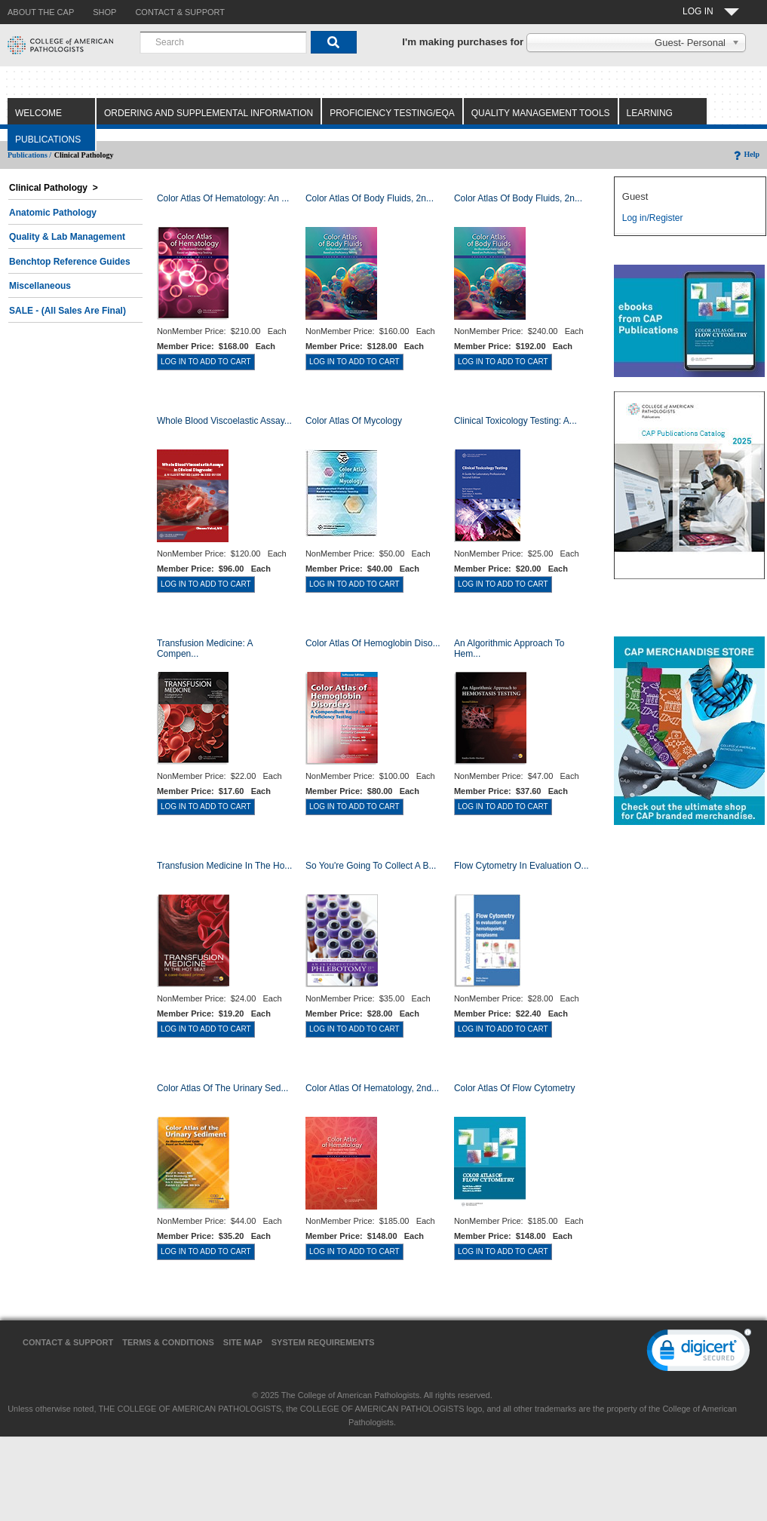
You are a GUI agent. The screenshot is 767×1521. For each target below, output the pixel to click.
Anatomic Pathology (53, 212)
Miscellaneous (40, 286)
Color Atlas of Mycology (353, 421)
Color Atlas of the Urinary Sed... (223, 1088)
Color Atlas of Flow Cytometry (514, 1088)
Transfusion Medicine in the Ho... (224, 865)
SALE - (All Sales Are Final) (67, 310)
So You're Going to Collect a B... (371, 865)
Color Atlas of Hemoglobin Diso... (372, 643)
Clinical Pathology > (53, 187)
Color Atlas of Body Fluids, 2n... (369, 198)
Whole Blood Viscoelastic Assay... (224, 421)
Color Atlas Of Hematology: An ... (223, 198)
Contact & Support (68, 1342)
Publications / (29, 155)
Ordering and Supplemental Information (208, 113)
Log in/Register (652, 218)
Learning (650, 113)
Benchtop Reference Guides (69, 261)
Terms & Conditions (168, 1342)
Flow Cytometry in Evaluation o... (521, 865)
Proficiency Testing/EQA (392, 113)
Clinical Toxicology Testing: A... (515, 421)
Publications (48, 139)
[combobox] (223, 42)
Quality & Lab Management (67, 237)
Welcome (38, 113)
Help (745, 154)
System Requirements (323, 1342)
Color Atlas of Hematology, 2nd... (372, 1088)
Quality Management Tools (540, 113)
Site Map (242, 1342)
